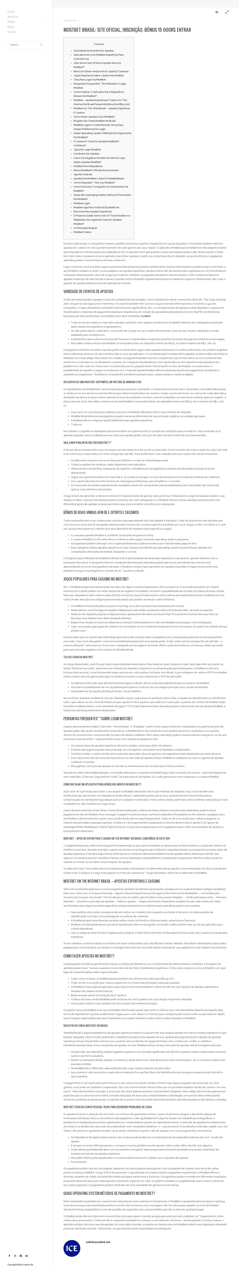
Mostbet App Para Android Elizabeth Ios (96, 207)
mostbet (145, 316)
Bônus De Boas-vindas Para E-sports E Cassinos (101, 71)
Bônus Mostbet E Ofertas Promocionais (96, 170)
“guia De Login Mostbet (87, 149)
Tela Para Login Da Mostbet (90, 79)
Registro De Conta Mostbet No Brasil (95, 120)
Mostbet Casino (82, 232)
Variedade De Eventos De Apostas (94, 50)
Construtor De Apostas (86, 153)
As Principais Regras (85, 228)
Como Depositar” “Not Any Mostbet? (94, 182)
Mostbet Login (82, 203)
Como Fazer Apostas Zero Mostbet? (94, 116)
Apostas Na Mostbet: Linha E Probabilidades (99, 178)
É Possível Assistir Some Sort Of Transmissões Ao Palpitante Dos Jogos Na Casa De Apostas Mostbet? (102, 219)
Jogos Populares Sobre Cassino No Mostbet (99, 75)
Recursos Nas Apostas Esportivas (93, 211)
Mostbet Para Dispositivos (88, 166)
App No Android (83, 174)
